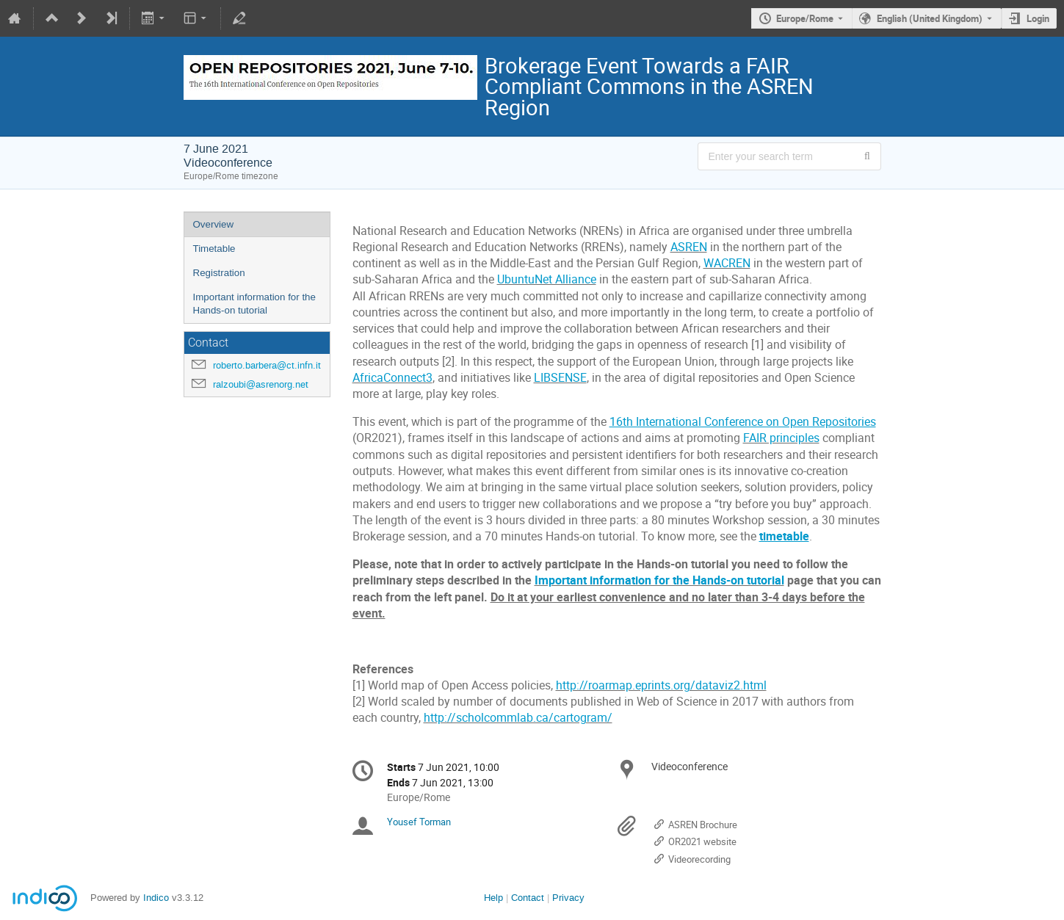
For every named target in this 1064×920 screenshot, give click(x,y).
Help (493, 897)
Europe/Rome (804, 18)
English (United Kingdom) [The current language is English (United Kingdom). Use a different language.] (929, 18)
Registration (219, 272)
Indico (156, 897)
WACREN (726, 263)
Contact (527, 897)
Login (1038, 18)
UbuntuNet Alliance (546, 279)
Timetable (214, 248)
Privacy (568, 897)
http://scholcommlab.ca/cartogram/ (518, 717)
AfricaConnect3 (392, 377)
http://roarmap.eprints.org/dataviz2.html (661, 685)
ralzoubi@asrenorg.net (260, 384)
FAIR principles (781, 438)
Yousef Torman (419, 821)
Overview (213, 224)
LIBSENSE (560, 377)
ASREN (688, 247)
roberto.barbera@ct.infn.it (267, 365)
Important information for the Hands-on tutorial (254, 303)
